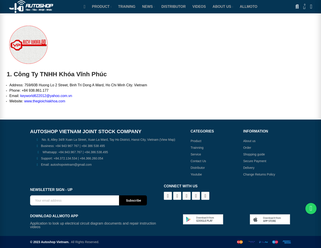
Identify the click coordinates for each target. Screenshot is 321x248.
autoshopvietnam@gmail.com (71, 164)
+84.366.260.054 (91, 158)
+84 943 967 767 (67, 146)
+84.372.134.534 (65, 158)
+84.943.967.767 (70, 152)
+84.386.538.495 (96, 152)
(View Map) (166, 139)
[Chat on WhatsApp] (311, 208)
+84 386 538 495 (93, 146)
